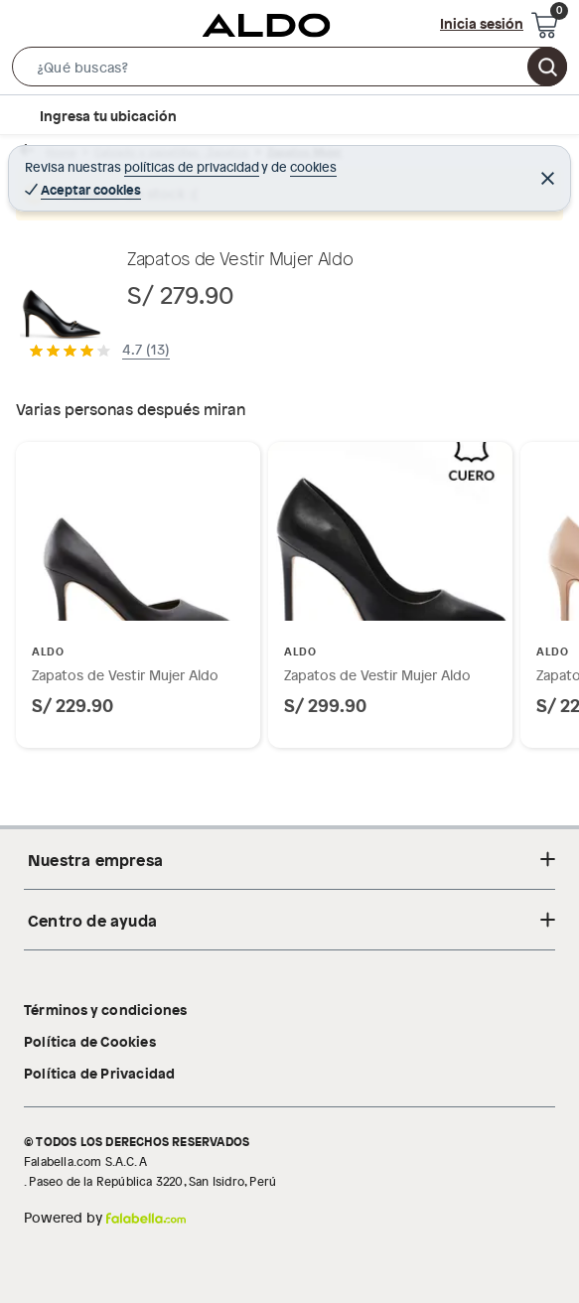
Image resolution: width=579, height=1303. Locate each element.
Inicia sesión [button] (481, 23)
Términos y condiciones (105, 1009)
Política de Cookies (90, 1041)
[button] (289, 70)
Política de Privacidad (99, 1073)
